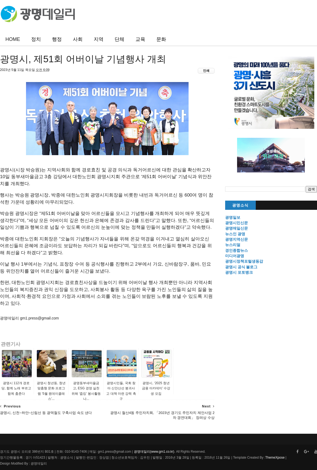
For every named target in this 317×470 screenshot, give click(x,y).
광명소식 (240, 205)
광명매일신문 (236, 228)
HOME (12, 39)
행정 (57, 39)
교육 (140, 39)
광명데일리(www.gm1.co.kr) (154, 451)
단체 (119, 39)
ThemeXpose (274, 457)
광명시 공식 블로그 (241, 267)
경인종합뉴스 (236, 250)
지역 (98, 39)
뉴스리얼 (232, 245)
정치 (36, 39)
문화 (161, 39)
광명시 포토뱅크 (239, 272)
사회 (78, 39)
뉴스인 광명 (235, 234)
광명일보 (232, 217)
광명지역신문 (236, 239)
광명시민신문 (236, 223)
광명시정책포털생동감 (244, 261)
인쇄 (206, 71)
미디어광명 (234, 256)
